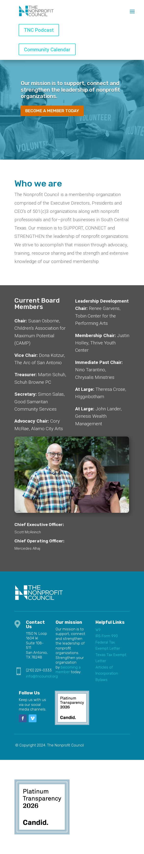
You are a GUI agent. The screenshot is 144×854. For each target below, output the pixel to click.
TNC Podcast (39, 30)
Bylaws (102, 680)
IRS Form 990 (107, 636)
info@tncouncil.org (42, 676)
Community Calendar (47, 50)
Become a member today (52, 110)
